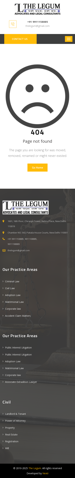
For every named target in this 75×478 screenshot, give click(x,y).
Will (7, 448)
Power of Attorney (15, 420)
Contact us (19, 39)
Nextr (45, 473)
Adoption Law (12, 295)
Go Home (37, 167)
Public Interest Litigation (18, 347)
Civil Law (10, 288)
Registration (11, 441)
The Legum (34, 468)
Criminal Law (12, 281)
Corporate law (13, 308)
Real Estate (11, 434)
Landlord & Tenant (15, 413)
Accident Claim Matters (18, 315)
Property (10, 427)
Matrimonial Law (14, 302)
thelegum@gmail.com (38, 26)
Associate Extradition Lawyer (21, 381)
